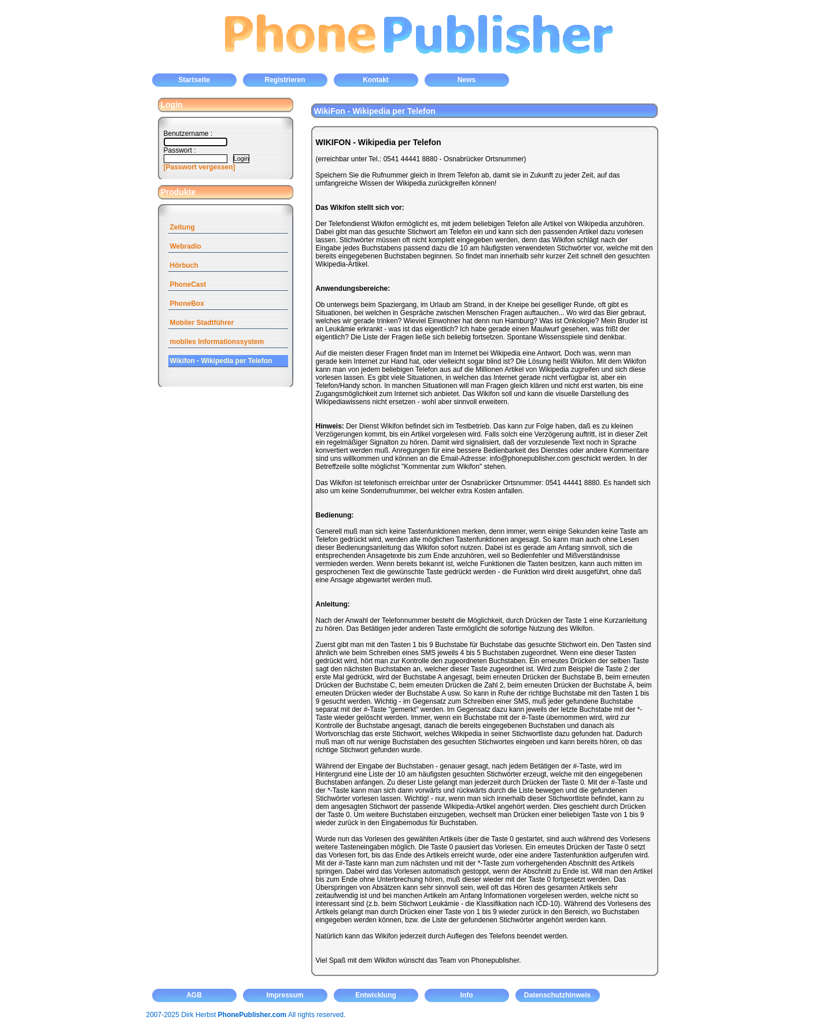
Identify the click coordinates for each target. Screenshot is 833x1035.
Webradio (185, 246)
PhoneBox (187, 304)
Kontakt (376, 80)
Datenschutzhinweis (557, 995)
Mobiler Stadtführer (202, 323)
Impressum (284, 995)
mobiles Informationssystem (217, 342)
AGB (194, 995)
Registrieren (284, 80)
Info (466, 995)
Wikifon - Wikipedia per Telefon (221, 361)
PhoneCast (188, 284)
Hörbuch (184, 265)
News (467, 80)
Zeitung (182, 227)
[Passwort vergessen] (199, 167)
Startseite (194, 80)
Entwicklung (375, 995)
